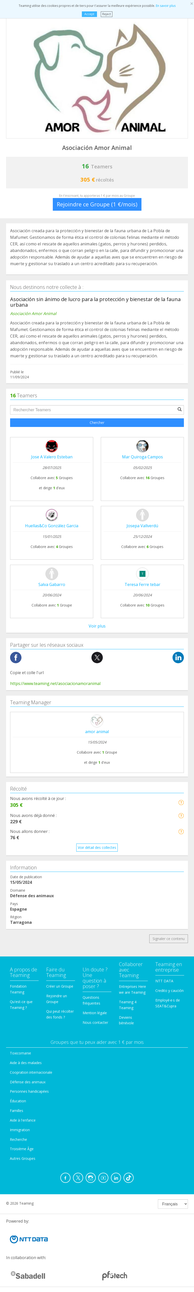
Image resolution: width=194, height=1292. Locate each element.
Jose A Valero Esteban (51, 457)
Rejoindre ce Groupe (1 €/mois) (97, 204)
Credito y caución (169, 990)
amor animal (97, 731)
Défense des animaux (27, 1082)
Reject (106, 14)
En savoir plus (166, 6)
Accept (89, 14)
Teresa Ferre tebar (142, 584)
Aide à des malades (26, 1062)
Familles (16, 1110)
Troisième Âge (22, 1148)
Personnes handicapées (29, 1091)
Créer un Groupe (59, 986)
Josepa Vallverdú (142, 525)
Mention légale (95, 1012)
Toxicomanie (20, 1053)
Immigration (20, 1129)
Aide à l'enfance (23, 1120)
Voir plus (97, 626)
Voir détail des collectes (97, 847)
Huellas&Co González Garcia (51, 525)
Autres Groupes (22, 1158)
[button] (181, 802)
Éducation (18, 1101)
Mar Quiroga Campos (142, 457)
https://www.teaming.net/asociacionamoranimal (55, 683)
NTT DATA (164, 980)
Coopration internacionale (31, 1072)
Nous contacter (95, 1022)
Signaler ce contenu (169, 938)
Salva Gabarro (51, 584)
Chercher (97, 422)
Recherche (18, 1139)
